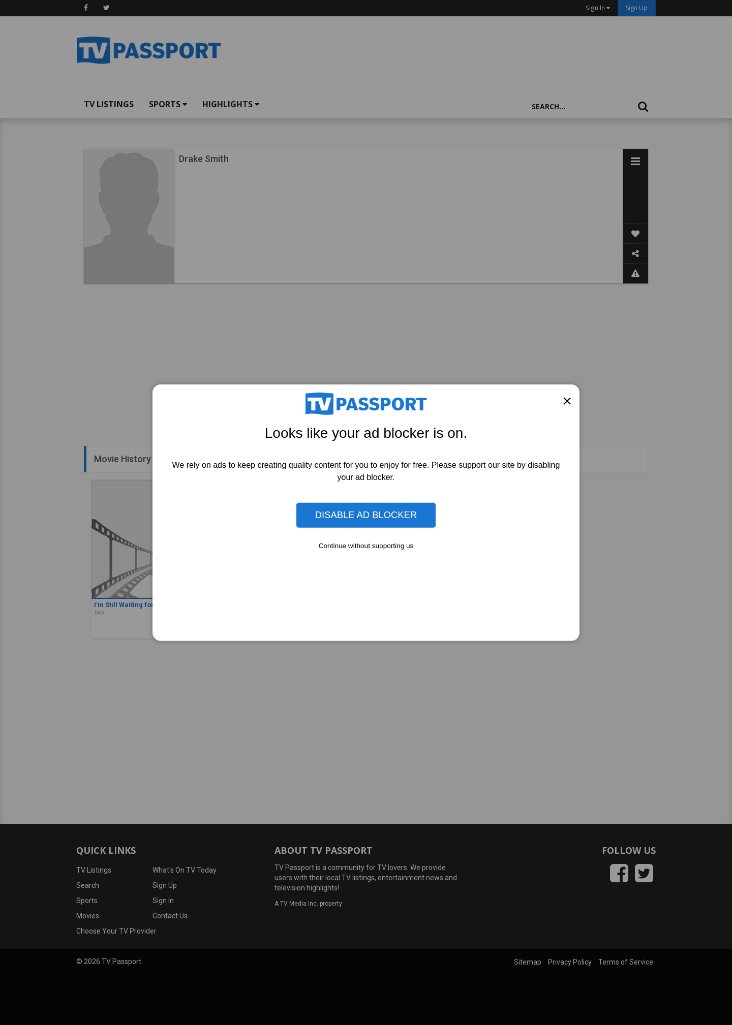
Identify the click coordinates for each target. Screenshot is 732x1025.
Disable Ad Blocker (366, 514)
